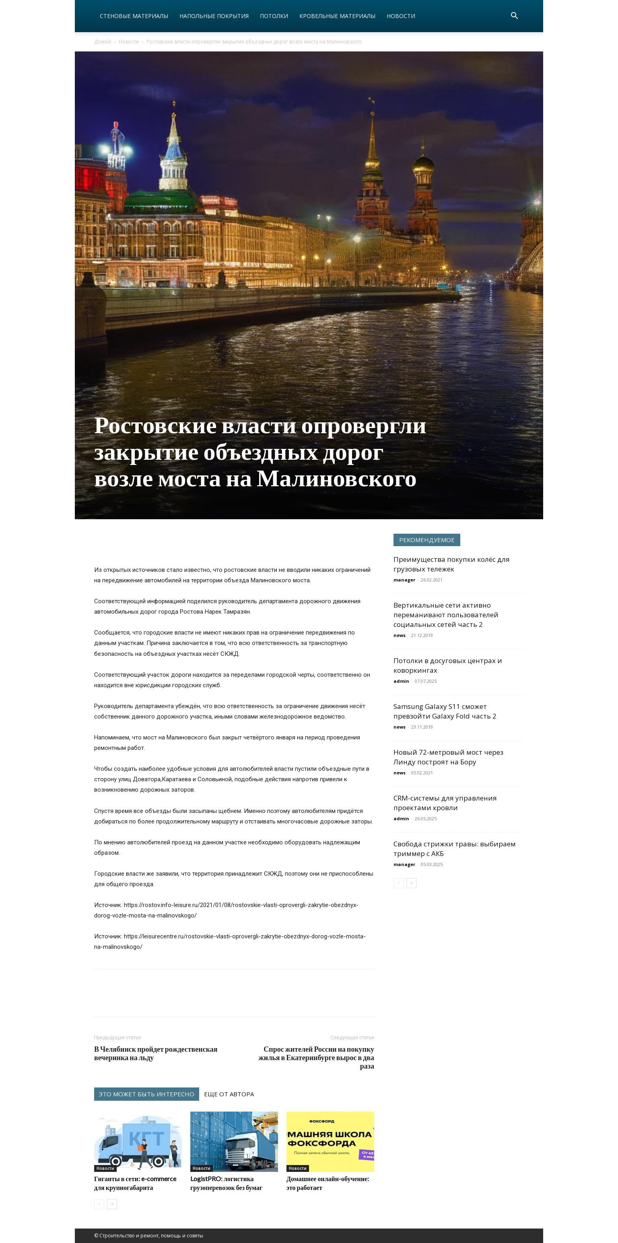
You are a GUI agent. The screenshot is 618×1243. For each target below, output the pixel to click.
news (399, 635)
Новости (401, 16)
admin (401, 681)
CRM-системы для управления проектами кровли (445, 802)
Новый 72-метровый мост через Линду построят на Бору (448, 756)
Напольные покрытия (214, 16)
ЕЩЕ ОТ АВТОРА (229, 1094)
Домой (102, 41)
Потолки (274, 16)
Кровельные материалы (337, 16)
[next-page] (112, 1204)
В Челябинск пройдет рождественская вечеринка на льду (156, 1053)
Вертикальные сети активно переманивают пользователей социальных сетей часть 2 (446, 614)
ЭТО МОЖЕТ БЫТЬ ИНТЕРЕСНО (146, 1094)
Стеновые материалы (134, 16)
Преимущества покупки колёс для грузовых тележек (451, 564)
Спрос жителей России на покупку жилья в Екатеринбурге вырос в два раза (316, 1057)
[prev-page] (99, 1204)
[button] (514, 16)
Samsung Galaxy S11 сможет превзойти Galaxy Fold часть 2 (444, 711)
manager (404, 580)
